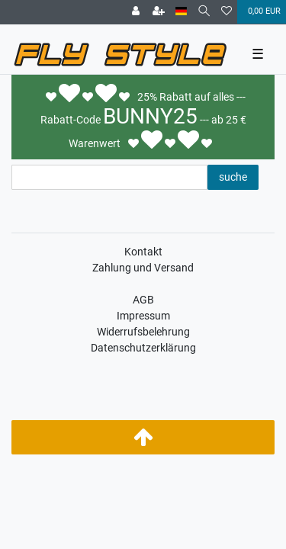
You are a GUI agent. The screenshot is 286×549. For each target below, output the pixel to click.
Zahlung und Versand (143, 268)
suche (233, 177)
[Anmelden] (136, 12)
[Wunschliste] (226, 12)
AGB (143, 300)
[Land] (181, 12)
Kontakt (143, 252)
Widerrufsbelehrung (143, 332)
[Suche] (204, 12)
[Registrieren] (158, 12)
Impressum (143, 316)
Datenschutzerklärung (143, 348)
